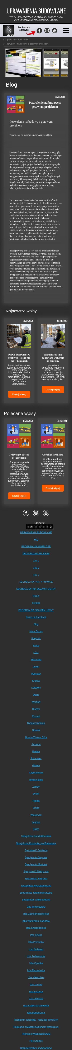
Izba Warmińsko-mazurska (36, 921)
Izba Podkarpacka (36, 956)
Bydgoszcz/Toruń (36, 723)
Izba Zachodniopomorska (36, 914)
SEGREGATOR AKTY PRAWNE (36, 581)
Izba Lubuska (36, 991)
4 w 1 (36, 575)
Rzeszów (36, 673)
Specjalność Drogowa (36, 857)
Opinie (36, 596)
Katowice (36, 687)
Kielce (36, 645)
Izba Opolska (36, 963)
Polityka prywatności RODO (36, 1034)
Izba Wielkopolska (36, 906)
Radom (36, 751)
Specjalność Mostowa (36, 864)
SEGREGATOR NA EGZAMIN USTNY (36, 589)
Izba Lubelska (36, 998)
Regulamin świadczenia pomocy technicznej (36, 1027)
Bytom (36, 793)
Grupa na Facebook (36, 617)
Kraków (36, 681)
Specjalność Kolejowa (36, 878)
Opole (36, 695)
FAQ (36, 539)
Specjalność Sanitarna (36, 850)
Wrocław (36, 702)
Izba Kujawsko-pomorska (36, 1005)
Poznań (36, 716)
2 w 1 (36, 560)
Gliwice (36, 765)
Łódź (35, 652)
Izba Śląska (36, 935)
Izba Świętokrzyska (36, 928)
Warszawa (36, 659)
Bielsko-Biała (36, 779)
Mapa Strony (35, 631)
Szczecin (36, 744)
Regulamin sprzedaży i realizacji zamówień (36, 1020)
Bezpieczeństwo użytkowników (36, 1048)
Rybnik (36, 800)
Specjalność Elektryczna (35, 871)
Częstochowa (36, 772)
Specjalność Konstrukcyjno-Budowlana (36, 843)
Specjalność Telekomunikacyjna (36, 892)
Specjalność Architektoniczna (36, 836)
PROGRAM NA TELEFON (36, 553)
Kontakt (36, 603)
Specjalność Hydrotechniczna (36, 885)
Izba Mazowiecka (36, 970)
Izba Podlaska (36, 949)
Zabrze (36, 786)
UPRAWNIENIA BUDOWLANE (36, 532)
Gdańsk (36, 730)
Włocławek (36, 815)
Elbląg (36, 808)
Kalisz (36, 829)
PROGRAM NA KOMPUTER (36, 546)
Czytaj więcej (19, 394)
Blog (36, 624)
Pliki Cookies (36, 1041)
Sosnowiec (35, 758)
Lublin (36, 666)
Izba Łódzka (36, 984)
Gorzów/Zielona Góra (36, 737)
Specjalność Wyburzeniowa (36, 899)
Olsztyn (36, 709)
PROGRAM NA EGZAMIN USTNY (36, 610)
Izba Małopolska (36, 977)
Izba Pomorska (36, 942)
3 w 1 (36, 567)
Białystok (36, 638)
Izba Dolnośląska (36, 1012)
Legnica (36, 822)
